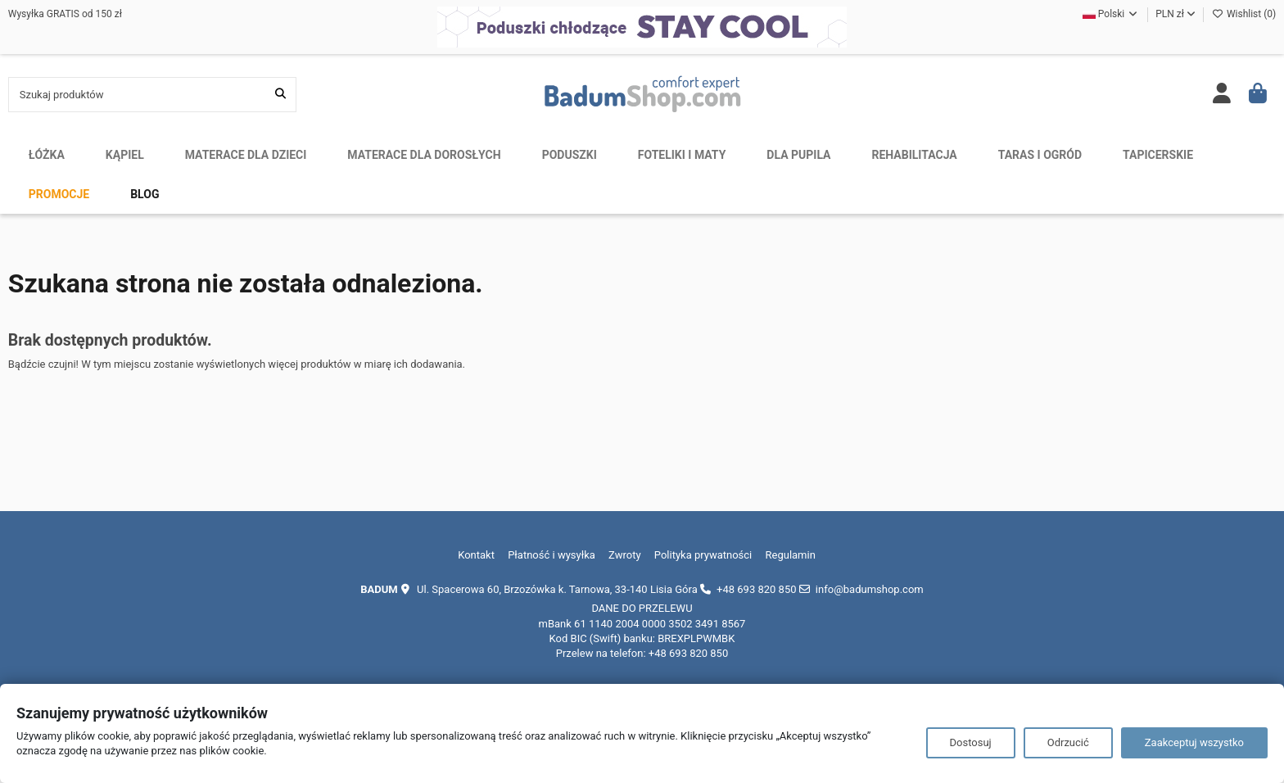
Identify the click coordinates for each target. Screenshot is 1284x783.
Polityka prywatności (703, 555)
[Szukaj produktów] (280, 94)
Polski (1111, 14)
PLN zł (1175, 14)
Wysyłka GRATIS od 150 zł (65, 14)
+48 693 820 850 (756, 589)
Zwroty (624, 555)
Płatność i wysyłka (551, 555)
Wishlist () (1244, 14)
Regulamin (791, 555)
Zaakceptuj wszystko (1194, 742)
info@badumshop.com (870, 589)
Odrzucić (1068, 742)
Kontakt (476, 555)
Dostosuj (971, 742)
